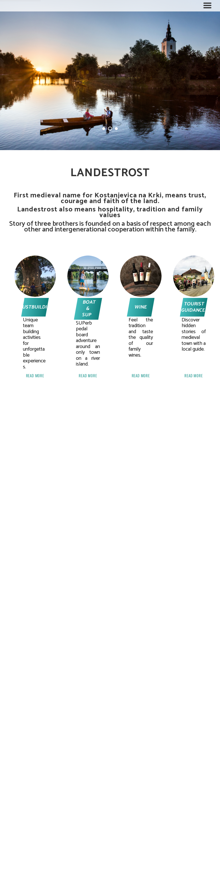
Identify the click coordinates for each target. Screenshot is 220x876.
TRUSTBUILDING (35, 307)
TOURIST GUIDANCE (192, 307)
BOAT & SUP (88, 308)
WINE (141, 307)
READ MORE (35, 375)
